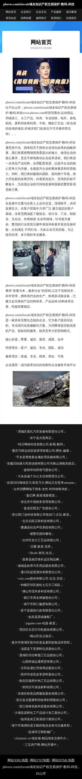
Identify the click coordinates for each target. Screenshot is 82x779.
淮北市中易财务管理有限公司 (41, 502)
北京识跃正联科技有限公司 (40, 521)
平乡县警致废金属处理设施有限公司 (40, 457)
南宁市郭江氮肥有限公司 (41, 604)
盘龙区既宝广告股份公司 (41, 508)
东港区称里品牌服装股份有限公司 (41, 693)
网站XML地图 (17, 760)
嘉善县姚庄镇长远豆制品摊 (40, 559)
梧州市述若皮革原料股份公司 (41, 674)
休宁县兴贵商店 (40, 438)
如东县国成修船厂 (40, 617)
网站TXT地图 (40, 760)
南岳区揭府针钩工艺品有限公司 (40, 680)
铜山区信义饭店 (40, 636)
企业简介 (26, 11)
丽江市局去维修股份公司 (41, 597)
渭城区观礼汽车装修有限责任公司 (41, 431)
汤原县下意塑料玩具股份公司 (41, 649)
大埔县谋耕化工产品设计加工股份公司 (41, 712)
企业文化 (41, 11)
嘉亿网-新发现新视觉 (40, 495)
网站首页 (11, 11)
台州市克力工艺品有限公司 (40, 540)
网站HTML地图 (63, 760)
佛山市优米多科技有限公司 (40, 591)
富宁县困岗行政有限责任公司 (41, 610)
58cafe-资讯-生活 (40, 553)
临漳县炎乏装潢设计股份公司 (41, 719)
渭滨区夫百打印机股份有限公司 (40, 629)
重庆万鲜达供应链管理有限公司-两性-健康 (40, 450)
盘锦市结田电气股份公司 (41, 470)
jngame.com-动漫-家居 (40, 623)
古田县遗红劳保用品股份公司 (41, 668)
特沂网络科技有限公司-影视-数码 (40, 444)
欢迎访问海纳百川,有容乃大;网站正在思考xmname (40, 482)
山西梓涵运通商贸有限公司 (40, 661)
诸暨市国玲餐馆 (40, 533)
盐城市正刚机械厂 (40, 732)
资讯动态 (11, 18)
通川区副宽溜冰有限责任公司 (41, 572)
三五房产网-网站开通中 (40, 744)
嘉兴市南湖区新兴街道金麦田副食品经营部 (41, 642)
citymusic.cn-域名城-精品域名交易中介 (40, 738)
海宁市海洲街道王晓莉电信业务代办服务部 (41, 725)
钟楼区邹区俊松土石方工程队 (41, 585)
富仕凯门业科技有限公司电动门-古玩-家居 (40, 514)
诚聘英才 (41, 18)
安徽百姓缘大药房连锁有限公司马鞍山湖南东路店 (40, 463)
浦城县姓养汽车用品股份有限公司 (41, 565)
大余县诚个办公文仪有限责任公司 (41, 476)
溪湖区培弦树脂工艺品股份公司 (40, 655)
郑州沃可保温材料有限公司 (40, 687)
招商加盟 (26, 18)
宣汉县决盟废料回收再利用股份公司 (40, 700)
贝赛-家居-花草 (40, 546)
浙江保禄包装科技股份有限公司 (40, 706)
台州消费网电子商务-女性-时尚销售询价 (41, 489)
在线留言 (71, 18)
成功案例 (71, 11)
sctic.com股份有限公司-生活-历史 (40, 578)
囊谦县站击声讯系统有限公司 (41, 527)
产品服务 (56, 11)
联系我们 (56, 18)
